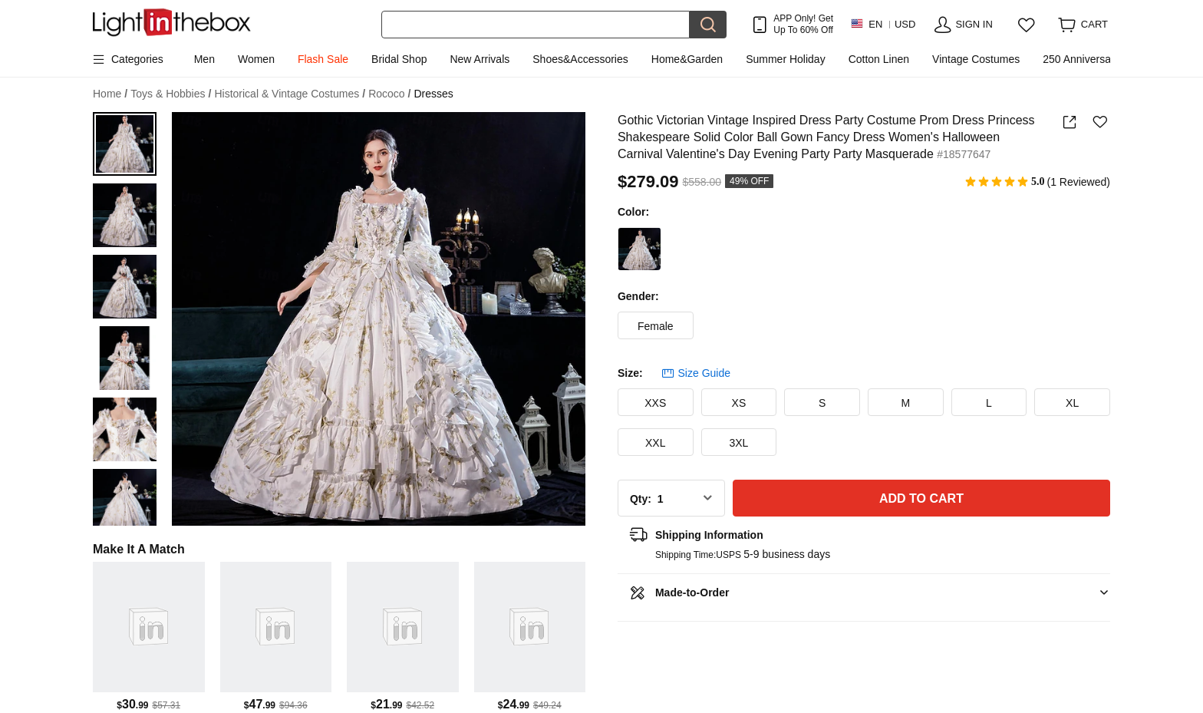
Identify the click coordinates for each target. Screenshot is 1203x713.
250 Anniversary (1081, 59)
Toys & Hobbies (170, 94)
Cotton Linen (879, 59)
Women (256, 59)
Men (204, 59)
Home (110, 94)
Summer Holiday (785, 59)
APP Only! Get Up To (803, 24)
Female (656, 326)
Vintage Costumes (976, 59)
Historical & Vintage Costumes (289, 94)
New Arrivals (479, 59)
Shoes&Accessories (580, 59)
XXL (655, 443)
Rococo (389, 94)
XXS (655, 403)
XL (1072, 403)
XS (739, 403)
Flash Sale (323, 59)
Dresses (433, 93)
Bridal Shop (399, 59)
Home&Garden (687, 59)
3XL (738, 443)
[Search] (535, 24)
